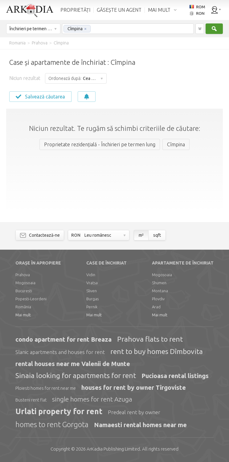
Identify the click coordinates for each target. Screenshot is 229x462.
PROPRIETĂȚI (75, 10)
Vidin (90, 275)
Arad (156, 307)
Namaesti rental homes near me (140, 424)
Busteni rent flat (31, 399)
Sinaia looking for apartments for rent (75, 375)
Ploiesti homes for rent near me (45, 388)
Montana (160, 291)
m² (141, 235)
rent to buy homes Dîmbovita (156, 351)
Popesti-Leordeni (31, 299)
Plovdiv (158, 299)
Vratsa (92, 283)
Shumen (159, 283)
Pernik (91, 307)
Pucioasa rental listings (175, 375)
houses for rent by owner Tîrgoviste (133, 387)
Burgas (92, 299)
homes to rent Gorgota (51, 424)
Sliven (91, 291)
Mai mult (23, 315)
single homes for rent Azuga (92, 399)
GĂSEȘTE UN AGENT (119, 10)
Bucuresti (23, 291)
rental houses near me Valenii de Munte (72, 363)
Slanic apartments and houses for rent (60, 352)
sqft (157, 235)
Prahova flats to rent (150, 339)
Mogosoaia (25, 283)
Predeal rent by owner (134, 412)
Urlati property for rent (58, 411)
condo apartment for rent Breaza (63, 339)
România (23, 307)
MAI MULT (159, 10)
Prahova (22, 275)
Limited (113, 449)
